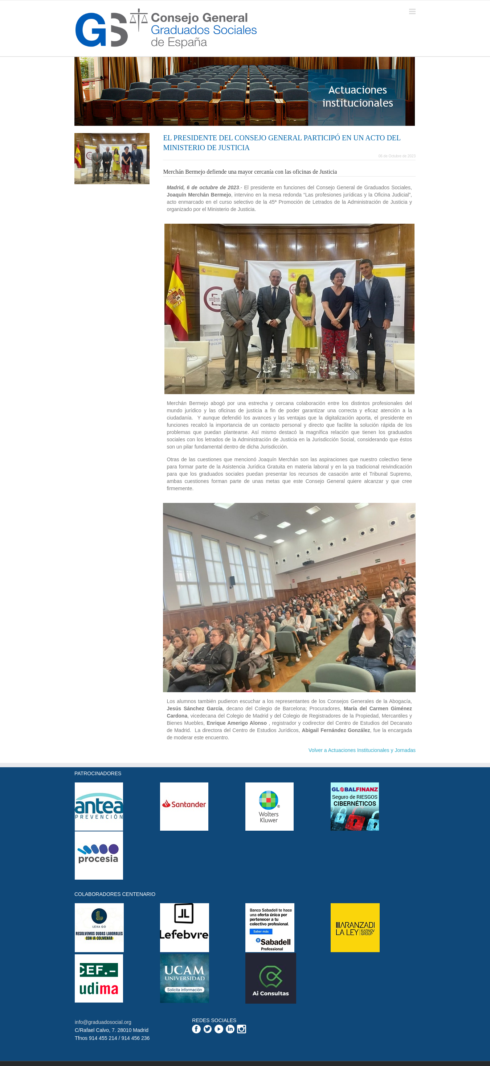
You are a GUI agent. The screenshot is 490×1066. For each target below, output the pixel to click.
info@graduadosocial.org (103, 1022)
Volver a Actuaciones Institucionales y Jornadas (362, 750)
